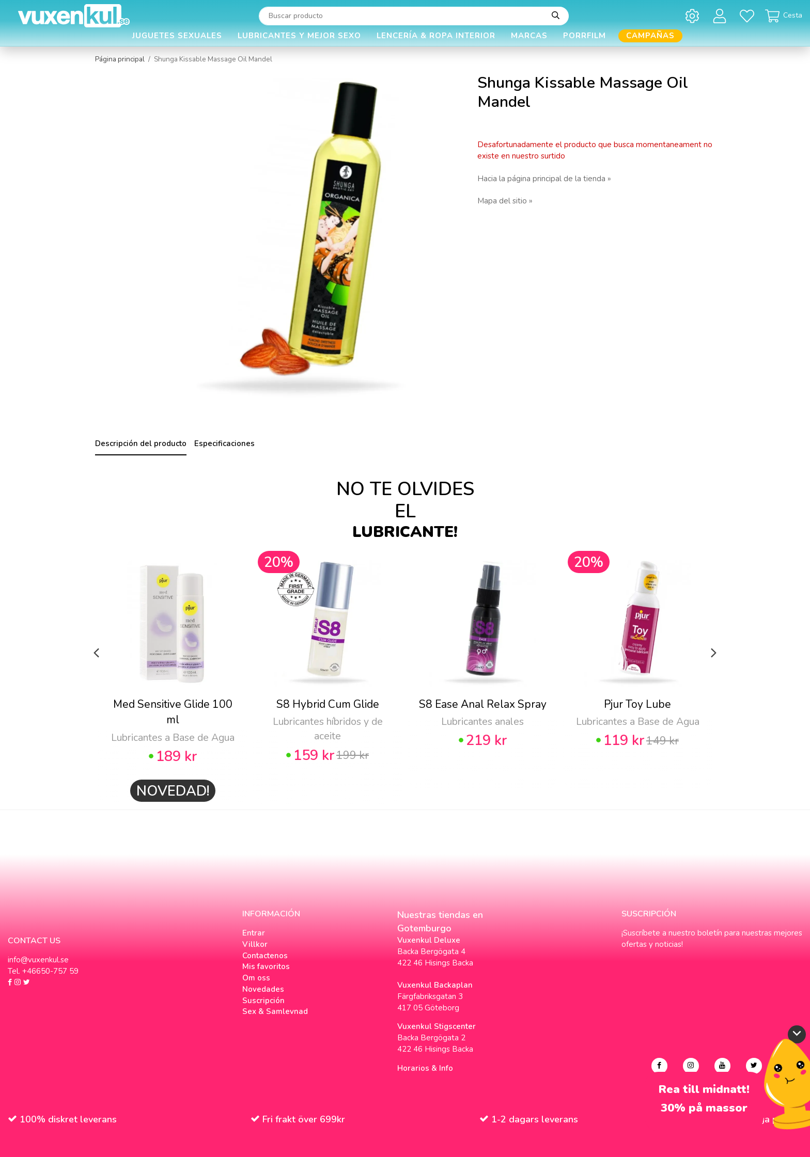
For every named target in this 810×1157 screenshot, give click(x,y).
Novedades (263, 989)
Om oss (256, 978)
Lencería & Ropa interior (436, 35)
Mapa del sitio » (505, 201)
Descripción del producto (140, 443)
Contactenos (265, 955)
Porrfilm (584, 35)
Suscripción (263, 1000)
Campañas (650, 35)
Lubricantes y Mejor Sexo (299, 35)
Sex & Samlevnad (275, 1011)
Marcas (529, 35)
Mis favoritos (266, 966)
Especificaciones (224, 443)
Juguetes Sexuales (177, 35)
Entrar (253, 933)
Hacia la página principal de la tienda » (544, 178)
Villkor (255, 944)
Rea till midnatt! (704, 1089)
